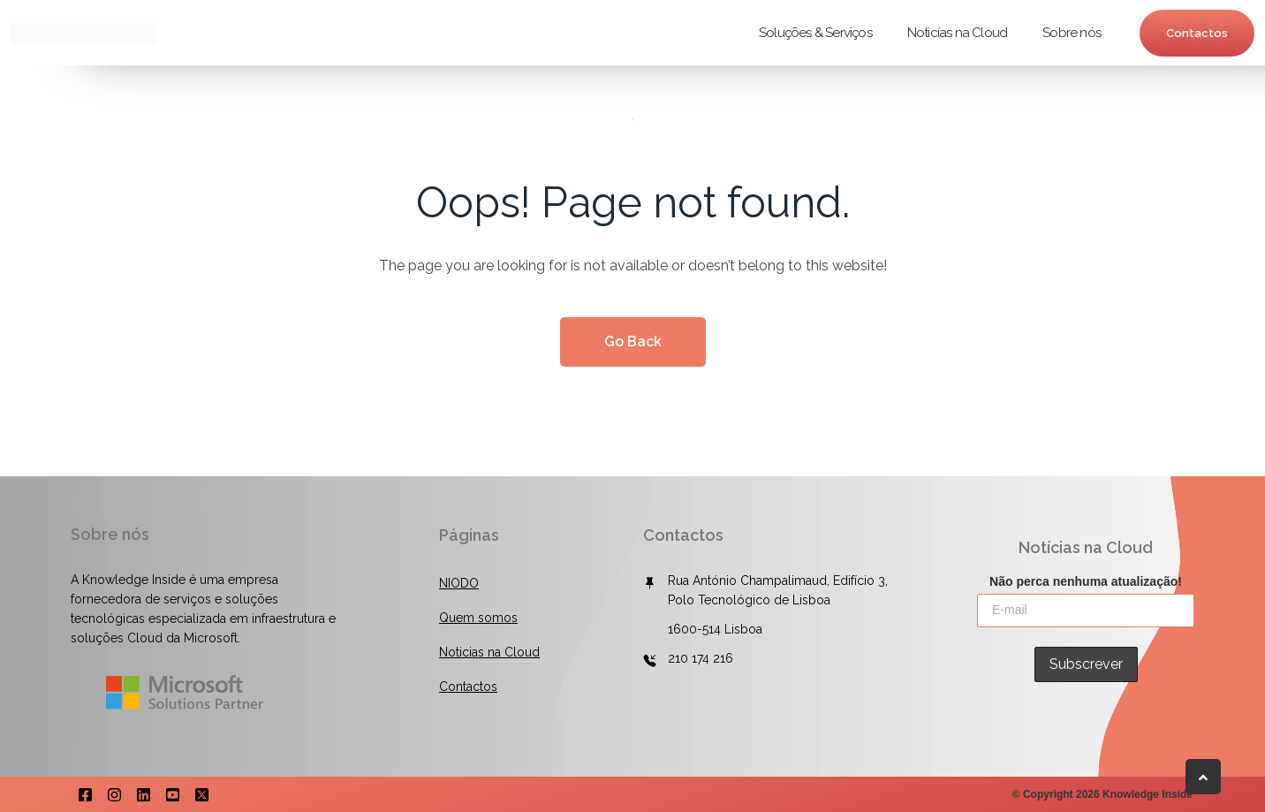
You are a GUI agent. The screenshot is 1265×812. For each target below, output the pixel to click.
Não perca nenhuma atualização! (1085, 580)
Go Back (633, 341)
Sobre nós (1071, 33)
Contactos (1197, 33)
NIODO (459, 583)
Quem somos (478, 618)
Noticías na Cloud (957, 33)
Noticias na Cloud (489, 652)
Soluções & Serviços (815, 33)
